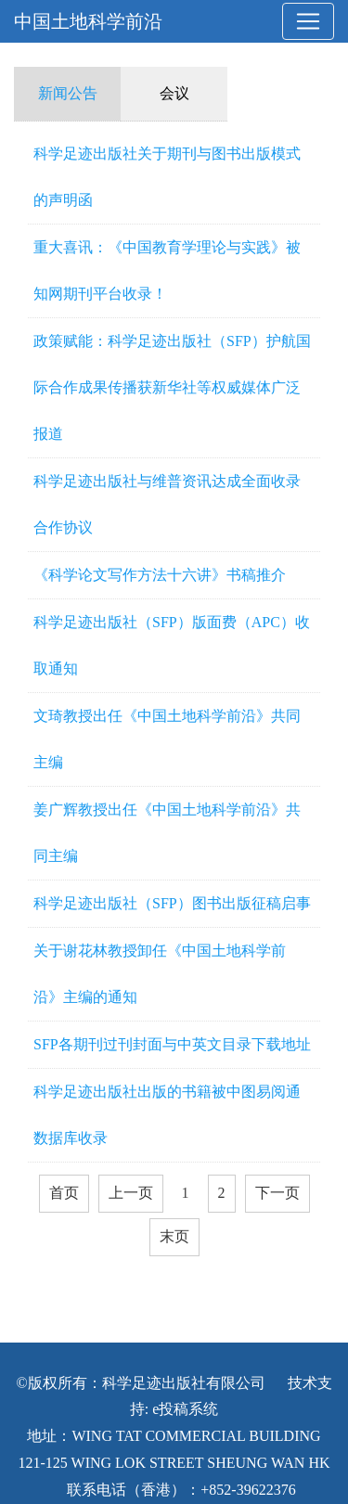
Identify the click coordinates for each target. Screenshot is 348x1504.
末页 (174, 1236)
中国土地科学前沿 (88, 21)
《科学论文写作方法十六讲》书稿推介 (159, 575)
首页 (64, 1193)
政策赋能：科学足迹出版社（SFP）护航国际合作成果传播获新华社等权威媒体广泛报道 (172, 387)
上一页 (131, 1193)
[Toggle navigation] (308, 21)
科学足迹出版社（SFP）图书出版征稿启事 (172, 903)
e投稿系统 (185, 1409)
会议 (174, 93)
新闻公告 (67, 93)
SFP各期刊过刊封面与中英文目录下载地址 (172, 1044)
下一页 (277, 1193)
